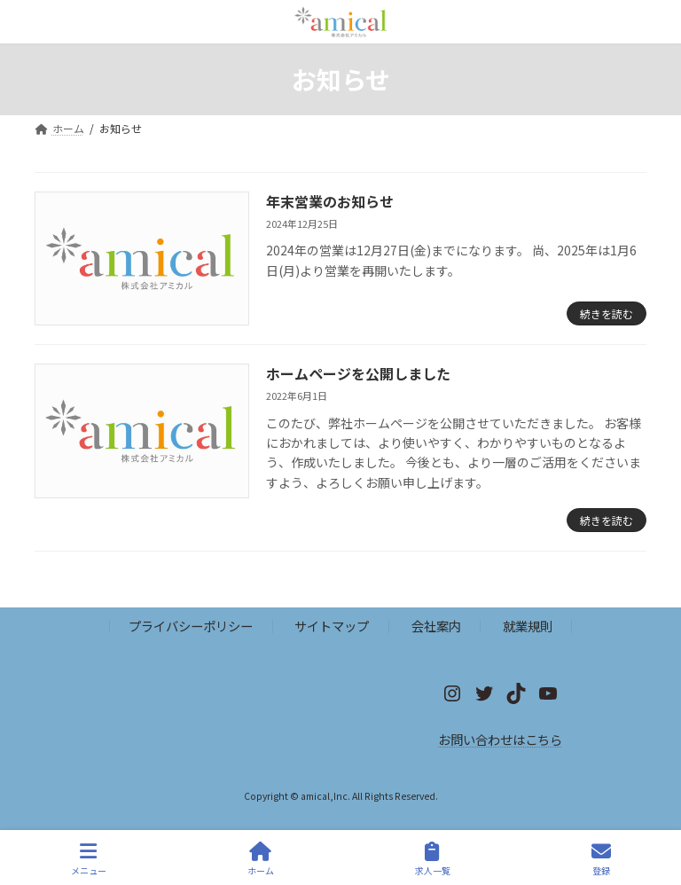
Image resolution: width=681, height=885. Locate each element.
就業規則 (527, 626)
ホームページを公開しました (358, 373)
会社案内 (436, 626)
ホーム (260, 859)
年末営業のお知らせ (330, 201)
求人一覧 (432, 859)
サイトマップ (331, 626)
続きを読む (606, 313)
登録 (601, 859)
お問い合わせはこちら (500, 739)
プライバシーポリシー (191, 626)
